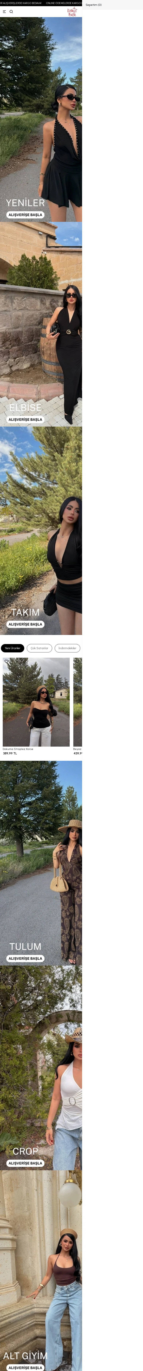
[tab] (12, 648)
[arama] (11, 12)
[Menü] (4, 12)
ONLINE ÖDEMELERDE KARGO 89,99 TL (71, 3)
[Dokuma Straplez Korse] (36, 702)
